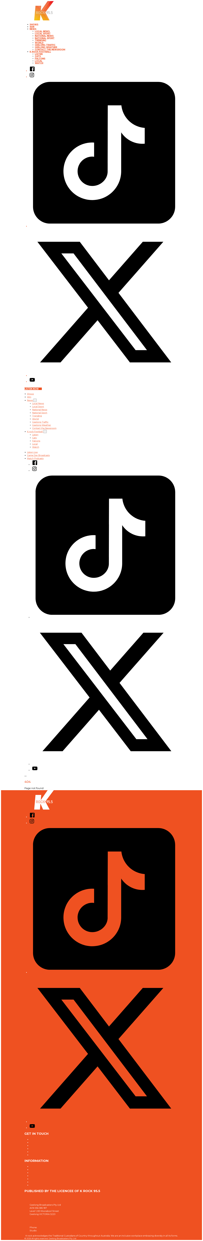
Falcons (40, 58)
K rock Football (40, 51)
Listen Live (32, 452)
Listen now (33, 389)
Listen (39, 54)
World (39, 42)
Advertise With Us (39, 1142)
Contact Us (35, 1139)
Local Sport (43, 33)
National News (44, 36)
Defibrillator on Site (40, 1185)
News (33, 29)
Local (38, 61)
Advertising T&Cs (38, 1173)
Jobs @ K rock (37, 1145)
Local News (42, 31)
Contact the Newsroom (50, 49)
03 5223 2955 (44, 1230)
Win (32, 27)
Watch (39, 63)
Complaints (35, 1155)
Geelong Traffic (45, 45)
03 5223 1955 (44, 1227)
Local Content (37, 1179)
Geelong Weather (46, 47)
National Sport (45, 38)
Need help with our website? (45, 1152)
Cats (38, 56)
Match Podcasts (35, 458)
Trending (40, 40)
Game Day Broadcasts (38, 455)
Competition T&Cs (39, 1169)
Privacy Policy (37, 1166)
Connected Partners (40, 1182)
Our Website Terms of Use (43, 1176)
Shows (34, 24)
